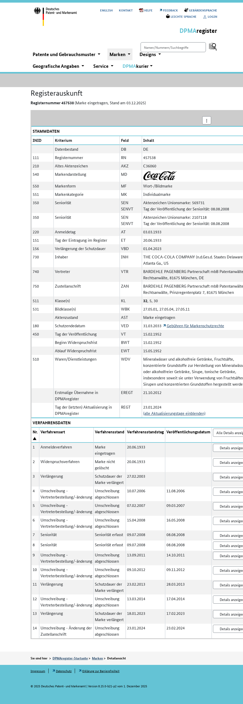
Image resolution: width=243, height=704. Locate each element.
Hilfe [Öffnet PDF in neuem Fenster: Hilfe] (148, 10)
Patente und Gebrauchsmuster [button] (64, 54)
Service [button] (101, 66)
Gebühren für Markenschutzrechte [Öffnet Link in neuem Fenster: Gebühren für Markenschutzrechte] (195, 325)
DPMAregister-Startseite (70, 658)
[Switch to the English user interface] (106, 10)
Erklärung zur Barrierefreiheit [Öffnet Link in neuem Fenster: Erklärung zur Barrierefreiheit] (100, 670)
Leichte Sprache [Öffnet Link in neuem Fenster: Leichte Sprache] (183, 16)
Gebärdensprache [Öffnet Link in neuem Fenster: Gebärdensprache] (203, 10)
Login (210, 16)
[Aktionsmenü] (206, 120)
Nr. (35, 432)
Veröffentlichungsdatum (188, 432)
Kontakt (126, 10)
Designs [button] (148, 54)
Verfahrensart (52, 432)
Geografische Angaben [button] (56, 66)
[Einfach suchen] (173, 47)
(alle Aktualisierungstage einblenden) (174, 413)
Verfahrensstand (109, 432)
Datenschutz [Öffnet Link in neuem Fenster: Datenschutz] (64, 670)
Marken (97, 658)
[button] (137, 66)
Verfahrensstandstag (145, 432)
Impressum (38, 670)
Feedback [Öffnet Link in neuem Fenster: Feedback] (170, 10)
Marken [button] (117, 54)
